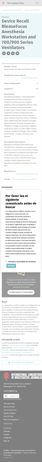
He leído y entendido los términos (22, 261)
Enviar (11, 266)
